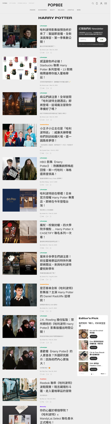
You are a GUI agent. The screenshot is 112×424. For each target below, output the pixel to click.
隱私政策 (101, 44)
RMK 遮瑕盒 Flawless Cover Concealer (95, 366)
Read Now (93, 336)
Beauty (43, 406)
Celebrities (44, 124)
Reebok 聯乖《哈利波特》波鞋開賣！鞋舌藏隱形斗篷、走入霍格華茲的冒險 (57, 387)
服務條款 (95, 44)
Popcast (31, 3)
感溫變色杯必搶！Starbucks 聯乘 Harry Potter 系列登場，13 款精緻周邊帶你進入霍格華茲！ (56, 69)
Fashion (43, 379)
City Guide (12, 3)
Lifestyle (43, 25)
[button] (91, 374)
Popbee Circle (22, 3)
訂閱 (101, 39)
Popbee (5, 3)
